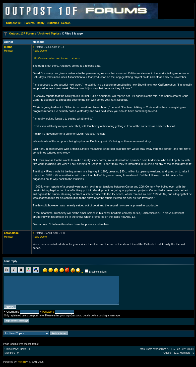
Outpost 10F (14, 22)
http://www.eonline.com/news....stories (56, 58)
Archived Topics (49, 33)
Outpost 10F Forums (22, 33)
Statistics (53, 22)
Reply (40, 22)
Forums (30, 22)
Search (66, 22)
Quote (43, 50)
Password (48, 311)
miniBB (22, 361)
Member (8, 50)
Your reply (10, 261)
